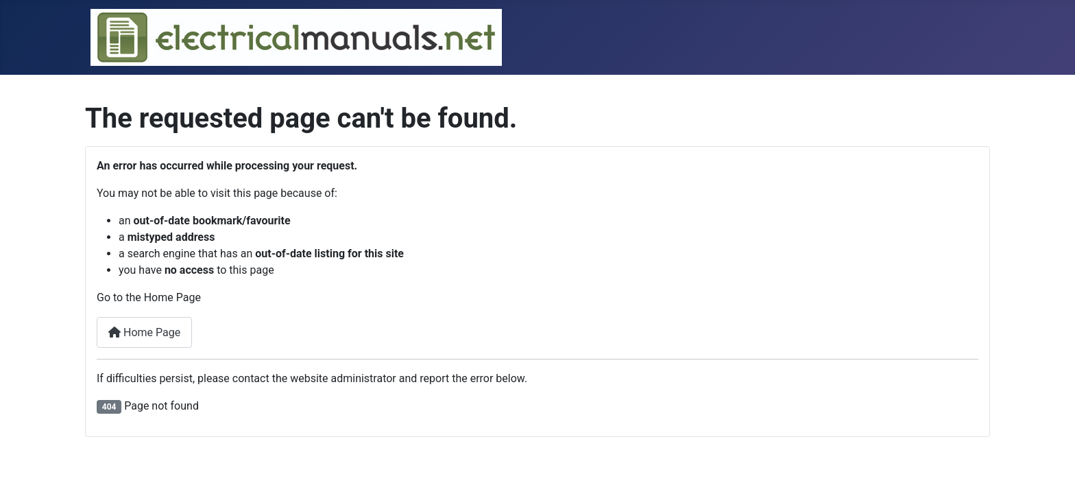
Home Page (144, 332)
